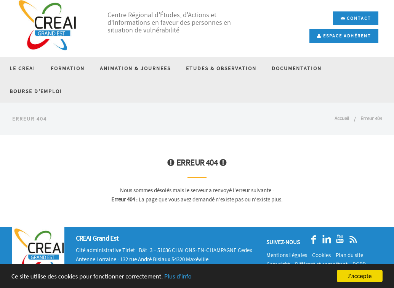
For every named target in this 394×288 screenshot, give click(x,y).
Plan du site (349, 255)
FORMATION (68, 68)
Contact (356, 18)
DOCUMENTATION (297, 68)
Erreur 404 (371, 118)
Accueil (342, 118)
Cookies (321, 255)
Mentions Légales (286, 255)
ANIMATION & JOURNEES (135, 68)
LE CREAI (22, 68)
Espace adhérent (344, 36)
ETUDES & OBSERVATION (221, 68)
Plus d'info (177, 276)
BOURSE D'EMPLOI (36, 91)
